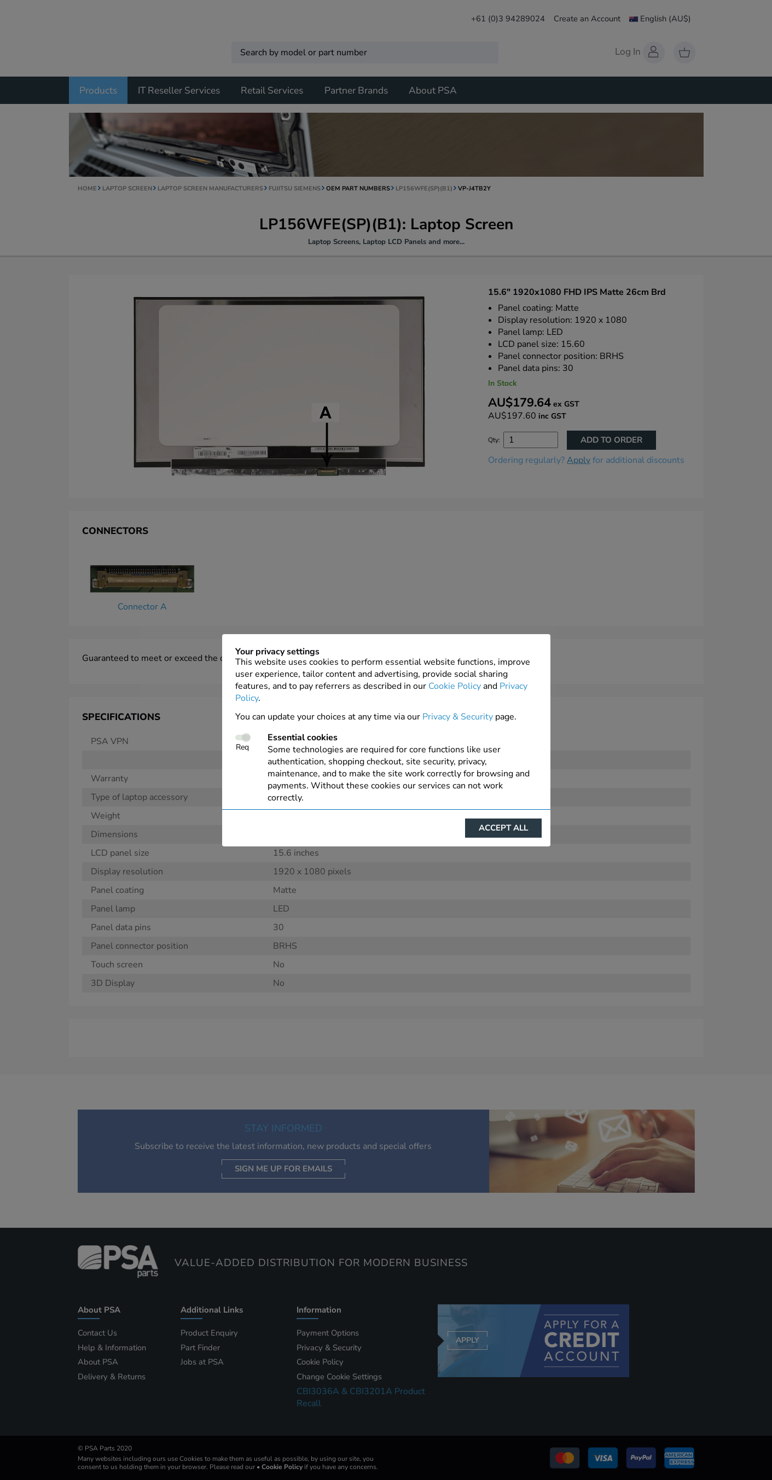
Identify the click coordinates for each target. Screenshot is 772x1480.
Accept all (503, 827)
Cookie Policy (454, 686)
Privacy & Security (457, 717)
